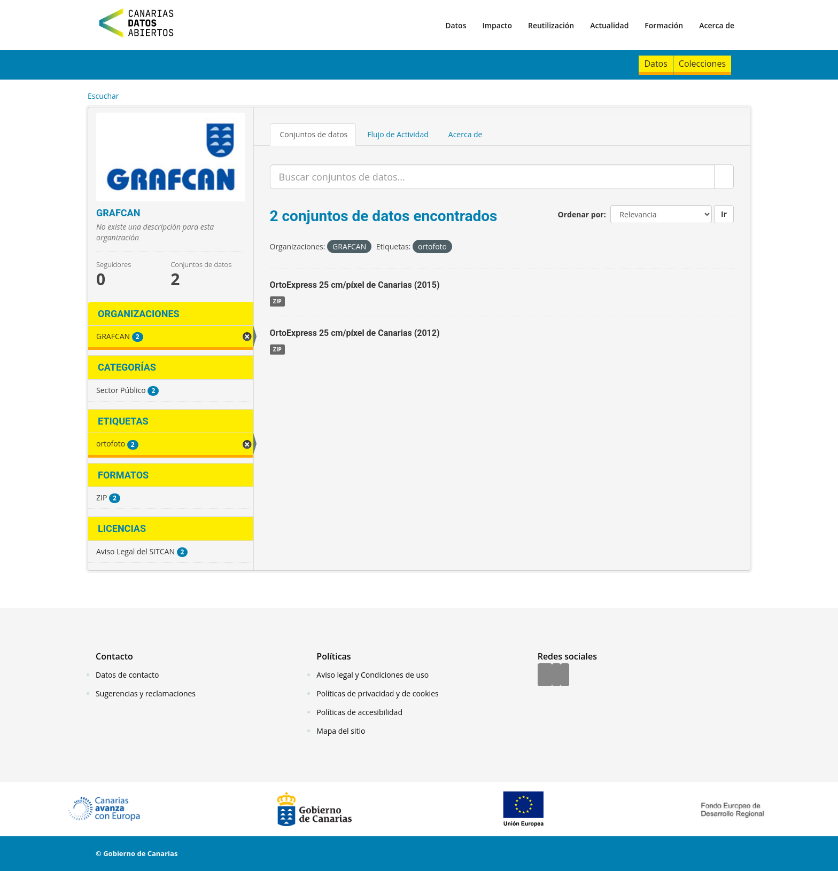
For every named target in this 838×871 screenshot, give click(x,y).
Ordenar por (581, 214)
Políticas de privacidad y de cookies (377, 693)
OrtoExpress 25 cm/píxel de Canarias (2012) (355, 333)
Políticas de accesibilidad (359, 712)
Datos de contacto (127, 675)
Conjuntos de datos (314, 134)
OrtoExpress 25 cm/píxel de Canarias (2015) (355, 285)
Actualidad (609, 25)
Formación (664, 25)
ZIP (277, 301)
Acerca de (716, 25)
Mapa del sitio (340, 731)
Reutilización (551, 25)
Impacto (497, 25)
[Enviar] (724, 176)
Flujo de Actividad (398, 134)
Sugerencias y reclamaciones (146, 693)
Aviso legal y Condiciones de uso (372, 675)
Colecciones (702, 63)
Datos (455, 25)
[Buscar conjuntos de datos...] (492, 176)
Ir (724, 214)
